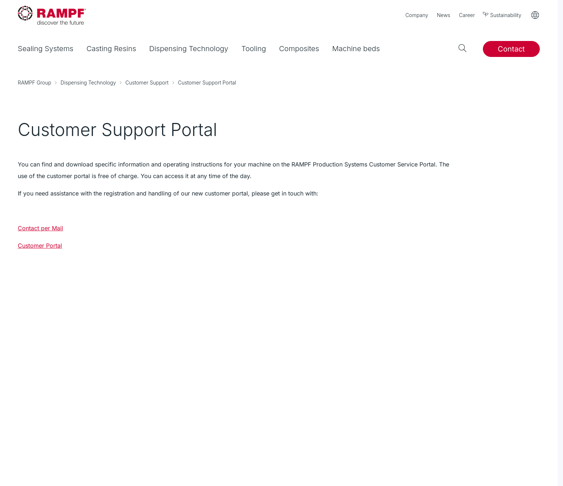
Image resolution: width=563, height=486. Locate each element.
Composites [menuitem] (299, 48)
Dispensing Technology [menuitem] (188, 48)
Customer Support (147, 82)
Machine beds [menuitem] (356, 48)
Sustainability (502, 14)
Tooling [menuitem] (253, 48)
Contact (511, 49)
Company (416, 15)
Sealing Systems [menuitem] (45, 48)
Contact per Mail (40, 228)
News (443, 15)
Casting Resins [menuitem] (111, 48)
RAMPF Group (34, 82)
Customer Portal (40, 245)
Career (467, 15)
